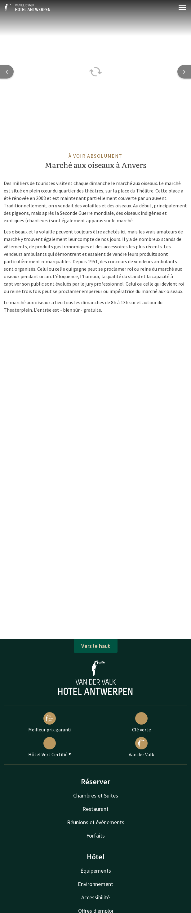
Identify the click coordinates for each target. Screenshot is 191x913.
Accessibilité (95, 897)
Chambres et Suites (95, 795)
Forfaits (95, 835)
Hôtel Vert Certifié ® (49, 747)
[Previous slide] (7, 72)
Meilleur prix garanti (49, 722)
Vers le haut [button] (95, 645)
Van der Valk (141, 747)
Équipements (95, 870)
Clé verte (141, 722)
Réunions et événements (95, 822)
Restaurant (95, 808)
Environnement (95, 884)
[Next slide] (184, 72)
